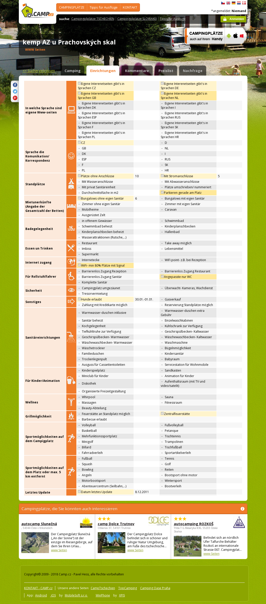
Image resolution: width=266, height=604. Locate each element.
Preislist (165, 70)
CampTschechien (103, 588)
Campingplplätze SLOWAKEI (137, 19)
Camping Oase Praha (155, 588)
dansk (244, 3)
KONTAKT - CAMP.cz (38, 588)
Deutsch (234, 3)
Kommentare (137, 70)
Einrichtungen (103, 70)
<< (39, 70)
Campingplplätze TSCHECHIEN (92, 19)
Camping (73, 70)
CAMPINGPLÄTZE (71, 7)
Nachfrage (192, 70)
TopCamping (127, 588)
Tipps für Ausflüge (104, 7)
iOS (53, 595)
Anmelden (236, 19)
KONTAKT (130, 7)
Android (41, 595)
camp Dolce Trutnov (119, 523)
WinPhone (103, 595)
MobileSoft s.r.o (76, 595)
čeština (223, 3)
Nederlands (239, 3)
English (228, 3)
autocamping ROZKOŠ (195, 523)
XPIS (122, 595)
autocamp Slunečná (43, 523)
